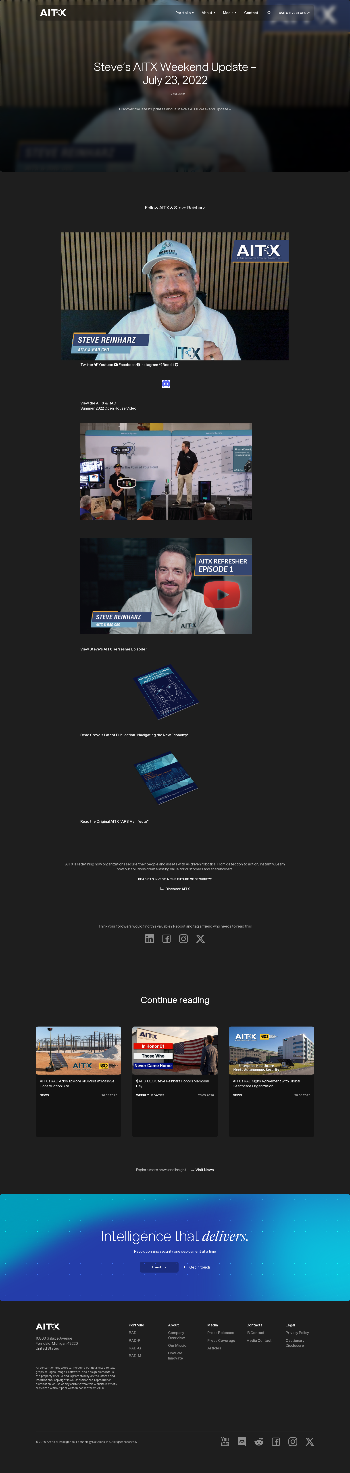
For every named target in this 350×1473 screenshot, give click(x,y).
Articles (214, 1348)
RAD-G (135, 1348)
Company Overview (176, 1335)
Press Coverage (221, 1340)
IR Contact (255, 1332)
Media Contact (259, 1340)
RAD (132, 1332)
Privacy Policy (297, 1332)
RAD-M (135, 1355)
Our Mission (178, 1345)
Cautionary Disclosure (295, 1343)
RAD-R (134, 1340)
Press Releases (220, 1332)
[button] (184, 12)
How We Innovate (175, 1355)
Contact (251, 12)
